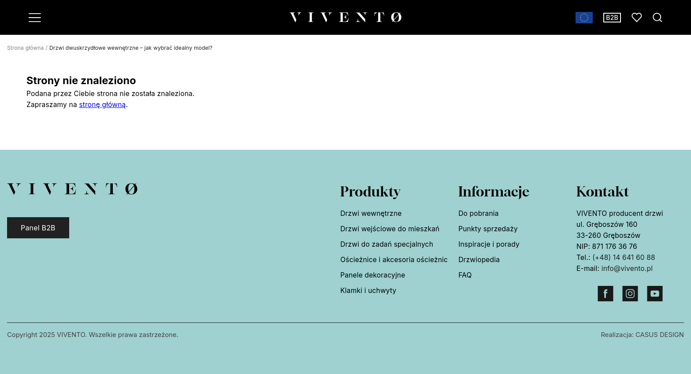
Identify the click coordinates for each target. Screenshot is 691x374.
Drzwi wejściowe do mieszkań (389, 229)
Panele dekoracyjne (372, 275)
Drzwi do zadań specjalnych (386, 244)
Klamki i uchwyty (368, 290)
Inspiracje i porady (489, 244)
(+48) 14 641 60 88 (623, 257)
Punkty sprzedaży (488, 229)
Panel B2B (38, 227)
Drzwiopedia (479, 260)
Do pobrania (478, 213)
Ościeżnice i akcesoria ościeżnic (394, 260)
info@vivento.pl (627, 268)
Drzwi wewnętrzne (370, 213)
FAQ (465, 275)
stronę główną (102, 104)
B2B (612, 17)
